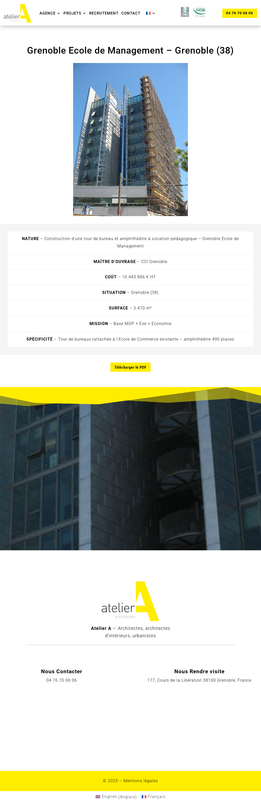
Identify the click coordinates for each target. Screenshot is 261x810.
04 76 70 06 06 (239, 13)
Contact (130, 13)
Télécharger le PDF (130, 367)
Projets (72, 13)
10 (148, 204)
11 (152, 204)
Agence (48, 13)
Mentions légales (140, 780)
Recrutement (104, 13)
